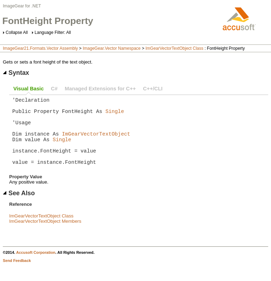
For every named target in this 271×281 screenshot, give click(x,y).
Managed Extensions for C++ (100, 88)
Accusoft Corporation (35, 268)
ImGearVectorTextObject (96, 141)
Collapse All (17, 32)
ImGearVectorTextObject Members (45, 236)
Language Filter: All (53, 32)
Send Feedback (17, 276)
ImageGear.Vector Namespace (111, 48)
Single (115, 115)
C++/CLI (152, 88)
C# (54, 88)
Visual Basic (28, 88)
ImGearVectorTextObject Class (174, 48)
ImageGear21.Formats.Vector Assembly (40, 48)
